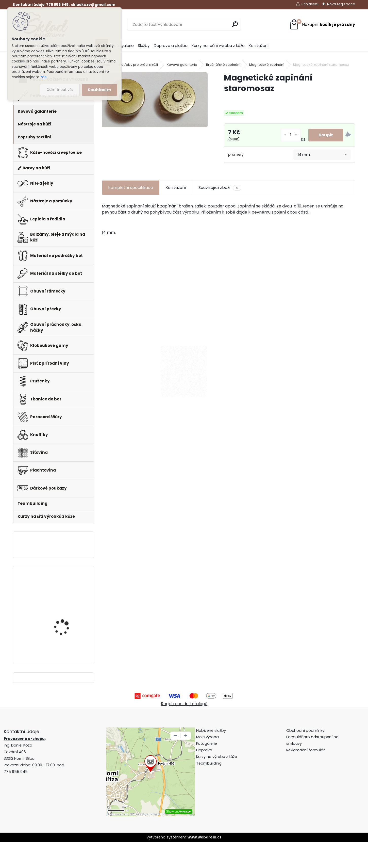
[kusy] (290, 135)
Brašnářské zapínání (223, 64)
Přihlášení (310, 4)
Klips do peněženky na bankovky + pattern (66, 589)
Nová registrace (341, 4)
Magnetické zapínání (266, 64)
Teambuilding (209, 763)
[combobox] (321, 155)
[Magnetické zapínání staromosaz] (155, 99)
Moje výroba (207, 736)
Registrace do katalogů (184, 704)
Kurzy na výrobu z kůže (216, 756)
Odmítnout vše (59, 89)
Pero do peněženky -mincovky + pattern (64, 632)
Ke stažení (259, 45)
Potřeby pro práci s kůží (138, 64)
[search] (235, 24)
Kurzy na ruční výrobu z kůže (218, 45)
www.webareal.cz (205, 837)
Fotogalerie (123, 45)
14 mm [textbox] (304, 154)
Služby (144, 45)
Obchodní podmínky (305, 730)
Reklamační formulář (305, 750)
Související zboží (219, 188)
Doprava (204, 750)
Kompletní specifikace (130, 187)
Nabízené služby (211, 730)
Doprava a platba (171, 45)
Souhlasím (99, 90)
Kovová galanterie (182, 64)
